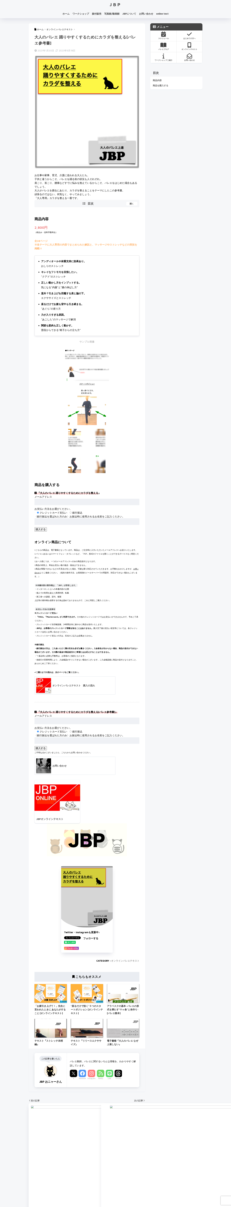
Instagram (91, 1079)
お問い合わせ (146, 13)
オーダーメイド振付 (128, 1164)
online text (162, 13)
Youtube (121, 1140)
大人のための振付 (127, 1153)
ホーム (66, 13)
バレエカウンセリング (85, 1159)
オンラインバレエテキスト (125, 961)
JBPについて (129, 13)
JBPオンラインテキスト (86, 1181)
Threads (118, 1079)
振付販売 (96, 13)
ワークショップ (80, 13)
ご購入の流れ (124, 1176)
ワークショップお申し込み (44, 1170)
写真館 (76, 1170)
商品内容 (157, 80)
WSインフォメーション (42, 1176)
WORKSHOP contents (41, 1164)
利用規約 (120, 1197)
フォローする (90, 938)
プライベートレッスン (85, 1164)
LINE (109, 1079)
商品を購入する (160, 85)
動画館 (76, 1176)
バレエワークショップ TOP (44, 1153)
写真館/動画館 (111, 13)
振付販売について (127, 1170)
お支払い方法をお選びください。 (53, 508)
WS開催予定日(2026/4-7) (43, 1187)
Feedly (100, 1079)
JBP (116, 4)
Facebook (82, 1079)
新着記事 (110, 1197)
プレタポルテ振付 (127, 1159)
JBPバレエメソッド (84, 1153)
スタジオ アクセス (39, 1181)
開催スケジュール (39, 1159)
